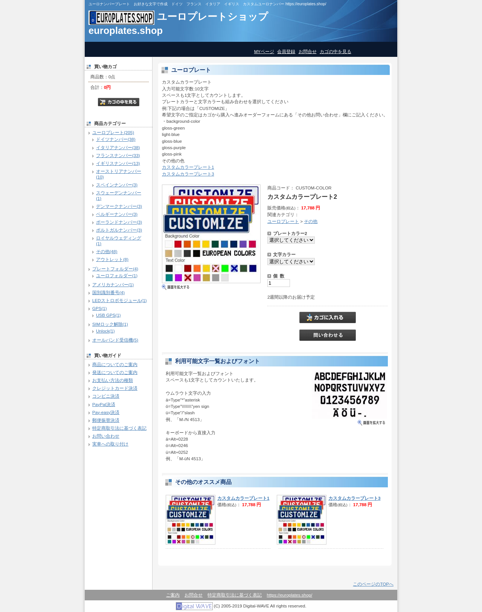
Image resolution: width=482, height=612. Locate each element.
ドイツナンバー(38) (116, 139)
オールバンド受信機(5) (115, 339)
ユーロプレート (283, 221)
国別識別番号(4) (108, 292)
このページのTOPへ (373, 583)
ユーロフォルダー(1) (116, 275)
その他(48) (106, 251)
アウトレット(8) (112, 259)
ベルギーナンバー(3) (116, 214)
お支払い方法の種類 (112, 380)
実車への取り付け (110, 443)
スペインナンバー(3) (116, 184)
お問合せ (308, 51)
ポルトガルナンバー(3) (119, 229)
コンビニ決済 (105, 396)
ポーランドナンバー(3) (119, 222)
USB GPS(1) (108, 315)
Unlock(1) (105, 330)
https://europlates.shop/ (290, 594)
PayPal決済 (103, 404)
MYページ (264, 51)
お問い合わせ (105, 435)
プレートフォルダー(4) (115, 268)
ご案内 (173, 594)
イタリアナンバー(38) (118, 147)
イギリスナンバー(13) (118, 163)
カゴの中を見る (335, 51)
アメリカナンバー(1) (113, 284)
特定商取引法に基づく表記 (119, 428)
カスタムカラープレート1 (188, 167)
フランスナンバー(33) (118, 155)
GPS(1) (99, 308)
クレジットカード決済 (114, 388)
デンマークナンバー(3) (119, 206)
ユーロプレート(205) (113, 132)
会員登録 (286, 51)
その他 (310, 221)
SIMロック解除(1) (110, 324)
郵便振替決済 (105, 420)
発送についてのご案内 (114, 372)
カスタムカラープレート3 (188, 173)
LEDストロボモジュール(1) (119, 300)
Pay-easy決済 (105, 412)
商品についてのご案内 (114, 364)
